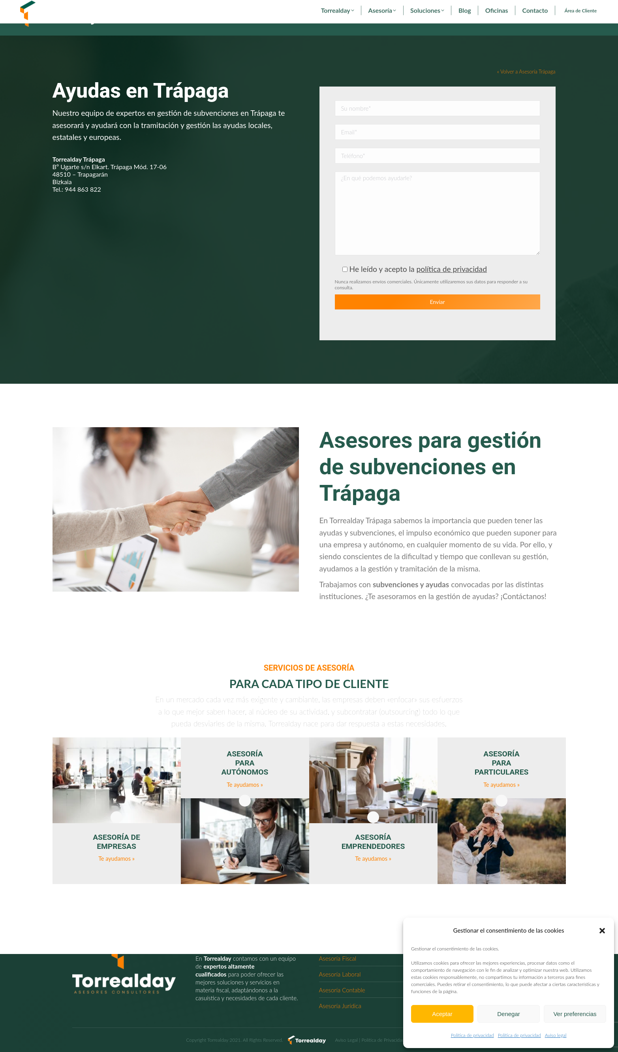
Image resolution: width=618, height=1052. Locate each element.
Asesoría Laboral (340, 974)
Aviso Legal (346, 1040)
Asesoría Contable (342, 990)
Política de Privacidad (382, 1040)
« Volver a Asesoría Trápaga (526, 86)
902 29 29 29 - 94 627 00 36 (55, 7)
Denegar (508, 1014)
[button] (602, 931)
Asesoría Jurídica (340, 1005)
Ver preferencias (574, 1014)
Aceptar (442, 1014)
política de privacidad (452, 283)
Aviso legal (556, 1035)
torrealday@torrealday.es (126, 7)
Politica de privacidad (472, 1035)
